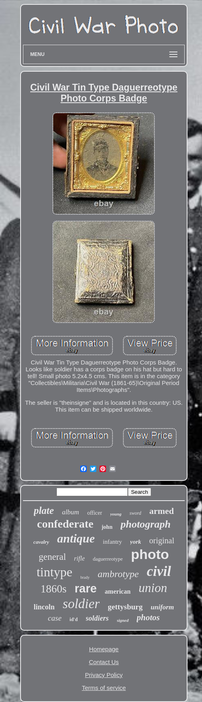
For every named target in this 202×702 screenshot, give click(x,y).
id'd (74, 619)
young (115, 513)
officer (94, 513)
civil (159, 571)
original (161, 540)
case (55, 618)
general (52, 557)
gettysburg (125, 607)
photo (150, 554)
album (70, 512)
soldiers (97, 618)
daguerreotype (108, 559)
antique (76, 538)
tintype (55, 572)
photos (148, 617)
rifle (79, 558)
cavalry (41, 542)
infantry (112, 541)
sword (135, 513)
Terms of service (104, 687)
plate (44, 510)
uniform (162, 607)
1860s (54, 589)
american (118, 591)
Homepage (104, 649)
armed (161, 511)
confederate (65, 524)
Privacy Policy (104, 674)
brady (85, 577)
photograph (146, 524)
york (136, 541)
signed (123, 620)
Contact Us (104, 662)
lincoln (44, 607)
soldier (81, 603)
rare (86, 588)
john (107, 527)
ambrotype (118, 574)
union (153, 588)
